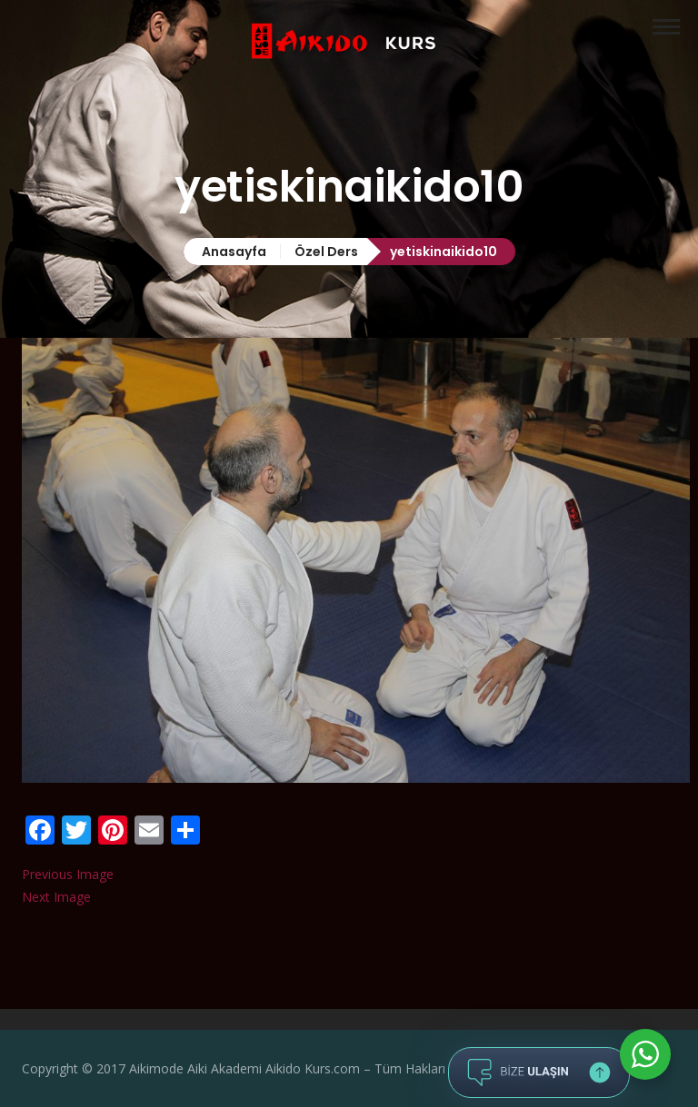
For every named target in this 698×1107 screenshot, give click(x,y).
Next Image (56, 896)
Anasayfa (234, 251)
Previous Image (68, 874)
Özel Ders (326, 251)
